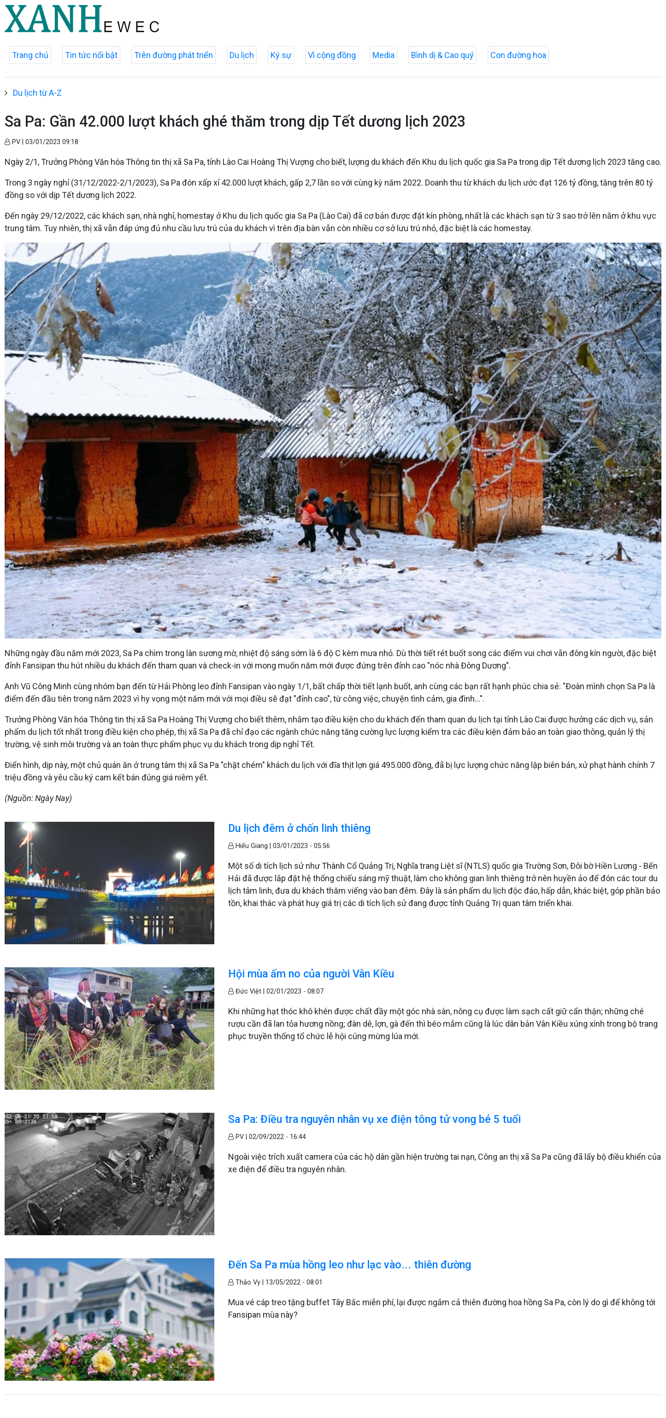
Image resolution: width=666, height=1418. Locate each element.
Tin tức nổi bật (91, 55)
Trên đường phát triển (173, 55)
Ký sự (281, 55)
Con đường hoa (518, 55)
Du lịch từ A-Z (37, 93)
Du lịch (242, 55)
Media (383, 55)
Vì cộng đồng (332, 55)
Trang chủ (30, 55)
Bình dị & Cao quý (442, 55)
